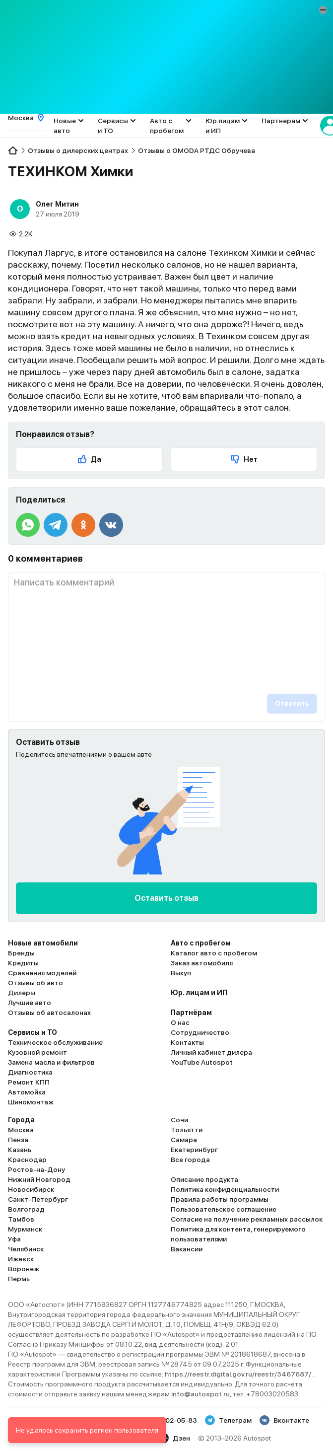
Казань (19, 1150)
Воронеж (23, 1269)
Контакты (187, 1042)
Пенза (18, 1140)
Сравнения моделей (42, 973)
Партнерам (281, 121)
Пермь (19, 1279)
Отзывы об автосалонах (49, 1012)
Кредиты (23, 963)
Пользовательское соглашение (223, 1209)
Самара (184, 1140)
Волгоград (26, 1209)
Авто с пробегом (167, 126)
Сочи (179, 1120)
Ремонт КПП (29, 1082)
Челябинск (26, 1249)
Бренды (21, 953)
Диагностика (30, 1072)
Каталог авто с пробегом (214, 953)
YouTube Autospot (202, 1062)
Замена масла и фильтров (51, 1062)
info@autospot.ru (200, 1394)
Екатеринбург (194, 1150)
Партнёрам (191, 1012)
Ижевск (21, 1259)
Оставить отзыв (166, 898)
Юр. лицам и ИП (199, 993)
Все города (190, 1159)
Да (89, 459)
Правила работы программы (219, 1199)
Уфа (14, 1239)
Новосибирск (31, 1189)
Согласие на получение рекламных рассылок (247, 1219)
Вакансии (186, 1249)
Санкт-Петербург (38, 1199)
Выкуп (181, 973)
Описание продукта (204, 1179)
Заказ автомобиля (202, 963)
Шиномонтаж (31, 1102)
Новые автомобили (43, 943)
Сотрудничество (200, 1032)
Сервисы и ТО (113, 126)
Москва (21, 1130)
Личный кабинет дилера (211, 1052)
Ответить (292, 704)
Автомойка (27, 1092)
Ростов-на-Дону (36, 1169)
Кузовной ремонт (37, 1052)
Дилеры (21, 993)
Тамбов (21, 1219)
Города (21, 1120)
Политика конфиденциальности (225, 1189)
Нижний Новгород (39, 1179)
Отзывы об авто (35, 983)
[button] (323, 10)
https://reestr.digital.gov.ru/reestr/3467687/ (239, 1374)
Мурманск (25, 1229)
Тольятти (186, 1130)
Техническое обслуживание (55, 1042)
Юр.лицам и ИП (222, 126)
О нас (180, 1022)
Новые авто (65, 126)
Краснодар (27, 1159)
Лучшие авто (29, 1003)
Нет (244, 459)
